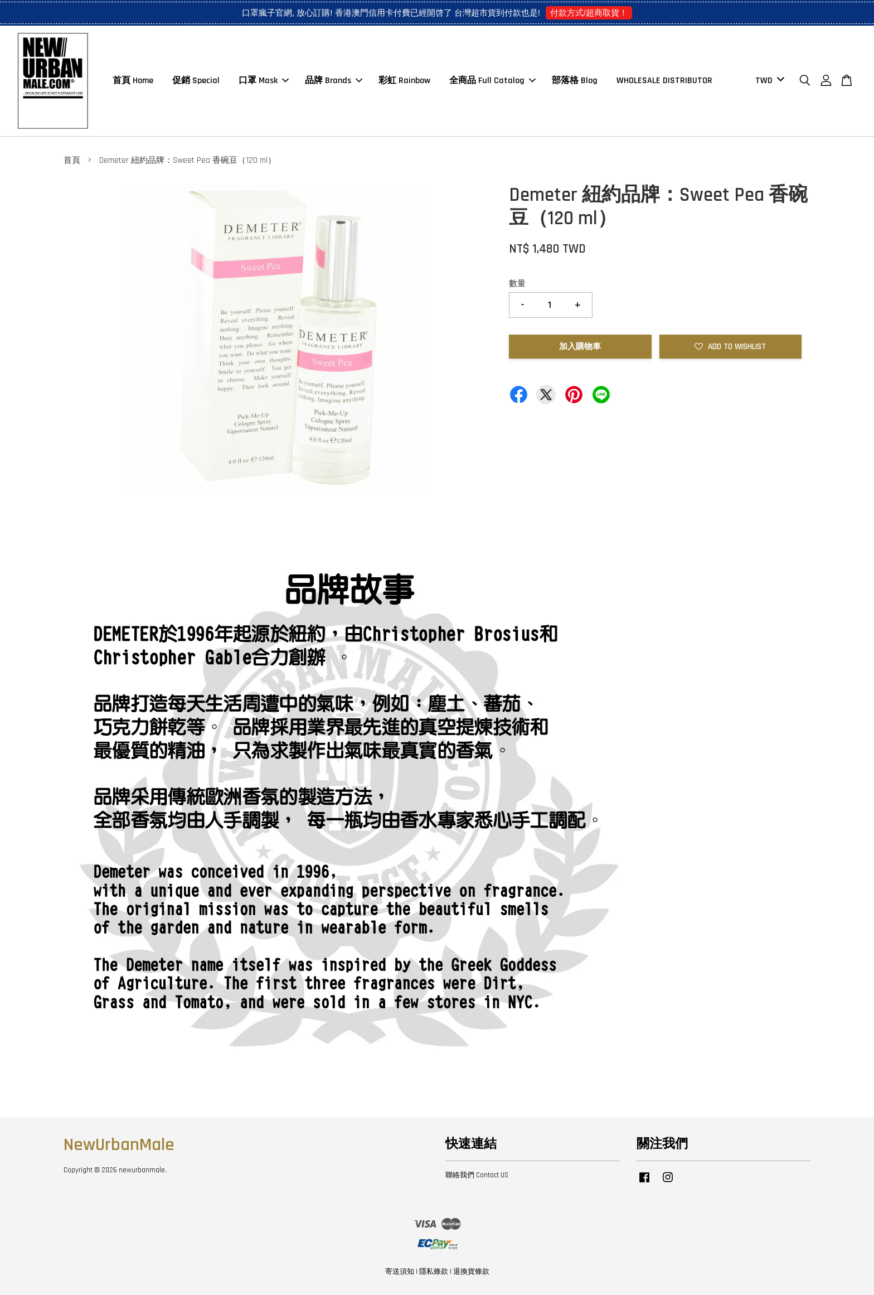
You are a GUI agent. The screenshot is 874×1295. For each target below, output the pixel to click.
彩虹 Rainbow (404, 80)
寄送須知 (399, 1271)
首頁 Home (133, 80)
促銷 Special (196, 80)
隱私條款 (433, 1271)
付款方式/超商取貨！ (589, 12)
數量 (517, 283)
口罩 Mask (264, 80)
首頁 (72, 160)
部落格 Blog (575, 80)
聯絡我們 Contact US (476, 1175)
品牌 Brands (333, 80)
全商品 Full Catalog (492, 80)
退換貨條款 (471, 1271)
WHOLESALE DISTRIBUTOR (664, 80)
